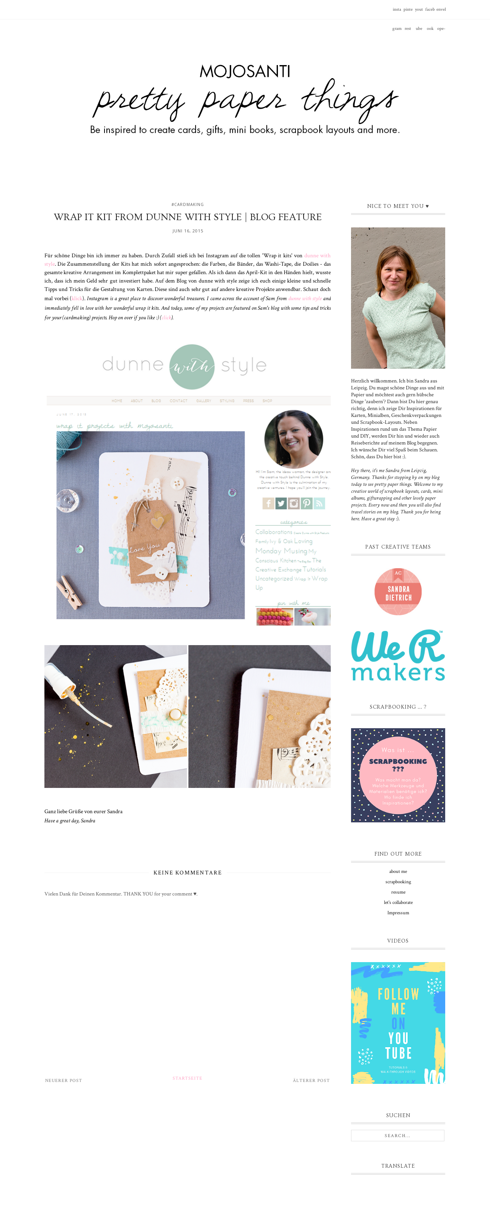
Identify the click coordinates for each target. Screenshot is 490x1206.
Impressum (398, 913)
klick (77, 298)
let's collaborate (398, 902)
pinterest (408, 13)
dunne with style (305, 298)
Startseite (188, 1078)
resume (398, 892)
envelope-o (441, 13)
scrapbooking (398, 882)
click (166, 317)
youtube (419, 13)
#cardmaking (188, 204)
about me (398, 871)
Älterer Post (311, 1080)
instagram (397, 13)
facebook (430, 13)
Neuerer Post (63, 1080)
